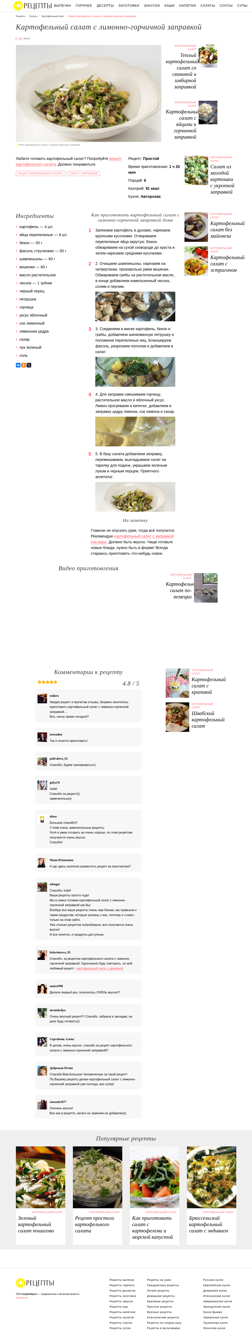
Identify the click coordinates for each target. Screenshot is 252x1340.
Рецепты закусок (121, 1301)
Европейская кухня (216, 1285)
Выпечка (62, 5)
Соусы (226, 5)
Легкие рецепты (158, 1290)
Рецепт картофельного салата (40, 173)
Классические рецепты (163, 1317)
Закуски (152, 5)
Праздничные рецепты (163, 1285)
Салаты (208, 5)
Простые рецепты (159, 1306)
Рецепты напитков (122, 1312)
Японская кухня (214, 1328)
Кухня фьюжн (212, 1312)
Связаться (22, 1297)
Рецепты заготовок (123, 1295)
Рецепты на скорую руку (164, 1322)
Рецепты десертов (123, 1290)
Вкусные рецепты (159, 1312)
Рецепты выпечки (122, 1279)
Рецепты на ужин (159, 1279)
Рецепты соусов (121, 1322)
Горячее (84, 5)
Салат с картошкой (84, 173)
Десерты (105, 5)
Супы (242, 5)
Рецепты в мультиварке (163, 1328)
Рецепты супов (120, 1328)
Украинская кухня (215, 1317)
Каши (170, 5)
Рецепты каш (119, 1306)
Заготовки (128, 5)
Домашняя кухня (215, 1290)
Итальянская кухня (216, 1295)
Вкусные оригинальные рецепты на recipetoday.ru (35, 1283)
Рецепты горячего (122, 1285)
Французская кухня (216, 1306)
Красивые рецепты (160, 1301)
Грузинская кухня (215, 1322)
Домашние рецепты (161, 1295)
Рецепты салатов (122, 1317)
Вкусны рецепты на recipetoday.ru (33, 6)
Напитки (187, 5)
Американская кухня (217, 1301)
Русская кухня (213, 1279)
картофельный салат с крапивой (100, 968)
